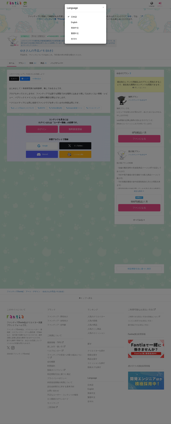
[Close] (103, 7)
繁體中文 (75, 33)
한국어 (74, 39)
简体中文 (75, 28)
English (74, 22)
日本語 (74, 17)
